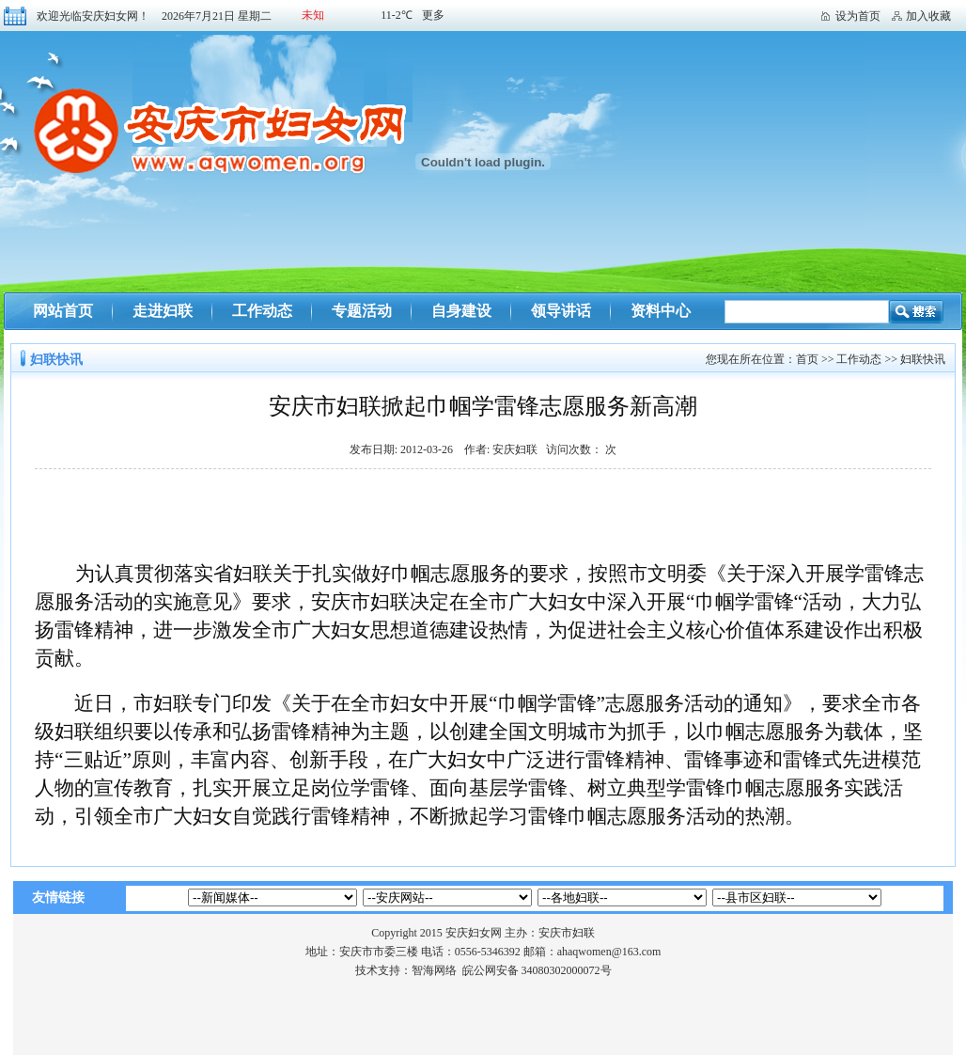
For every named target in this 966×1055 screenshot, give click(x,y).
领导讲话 (561, 311)
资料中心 (661, 311)
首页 (807, 359)
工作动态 (262, 311)
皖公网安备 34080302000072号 (537, 970)
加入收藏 (928, 16)
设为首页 (857, 16)
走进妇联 (162, 311)
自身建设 (461, 311)
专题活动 (362, 311)
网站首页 (63, 311)
